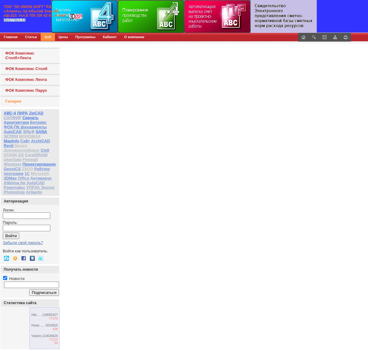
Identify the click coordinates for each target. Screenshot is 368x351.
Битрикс (38, 122)
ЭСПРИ (11, 136)
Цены (63, 37)
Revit (9, 145)
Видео (21, 145)
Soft (47, 37)
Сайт (25, 141)
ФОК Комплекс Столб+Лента (19, 55)
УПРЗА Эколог (40, 187)
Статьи (31, 37)
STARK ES (14, 155)
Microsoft (40, 173)
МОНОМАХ (29, 136)
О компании (134, 37)
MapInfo (11, 141)
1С (27, 173)
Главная (11, 37)
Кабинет (110, 37)
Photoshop (14, 192)
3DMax (10, 178)
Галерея (13, 101)
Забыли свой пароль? (23, 242)
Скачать (30, 117)
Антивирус (41, 178)
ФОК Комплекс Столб (26, 68)
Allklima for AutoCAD (24, 182)
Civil (45, 150)
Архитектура (16, 122)
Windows (12, 164)
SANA (41, 131)
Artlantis (34, 192)
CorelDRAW (36, 155)
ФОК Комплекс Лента (26, 79)
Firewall (30, 159)
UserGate (13, 159)
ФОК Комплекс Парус (26, 90)
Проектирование (39, 164)
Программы (85, 37)
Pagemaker (14, 187)
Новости (14, 278)
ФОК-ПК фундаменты (25, 127)
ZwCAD (36, 113)
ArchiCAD (40, 141)
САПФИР (12, 117)
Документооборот (22, 150)
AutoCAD (13, 131)
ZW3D (27, 169)
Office (23, 178)
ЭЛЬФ (28, 131)
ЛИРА (22, 113)
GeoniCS (12, 169)
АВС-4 (10, 113)
